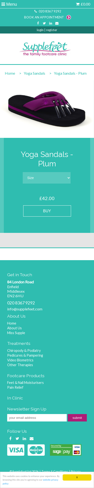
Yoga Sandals (34, 73)
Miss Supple (16, 333)
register (51, 30)
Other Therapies (20, 365)
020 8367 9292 (47, 11)
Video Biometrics (20, 360)
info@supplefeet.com (24, 309)
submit (77, 418)
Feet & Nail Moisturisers (25, 383)
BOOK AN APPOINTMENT (47, 17)
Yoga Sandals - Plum (70, 73)
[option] (47, 109)
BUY (47, 211)
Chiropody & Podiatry (24, 350)
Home (10, 73)
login (40, 30)
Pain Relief (15, 387)
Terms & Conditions (54, 471)
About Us (14, 328)
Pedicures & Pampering (25, 355)
